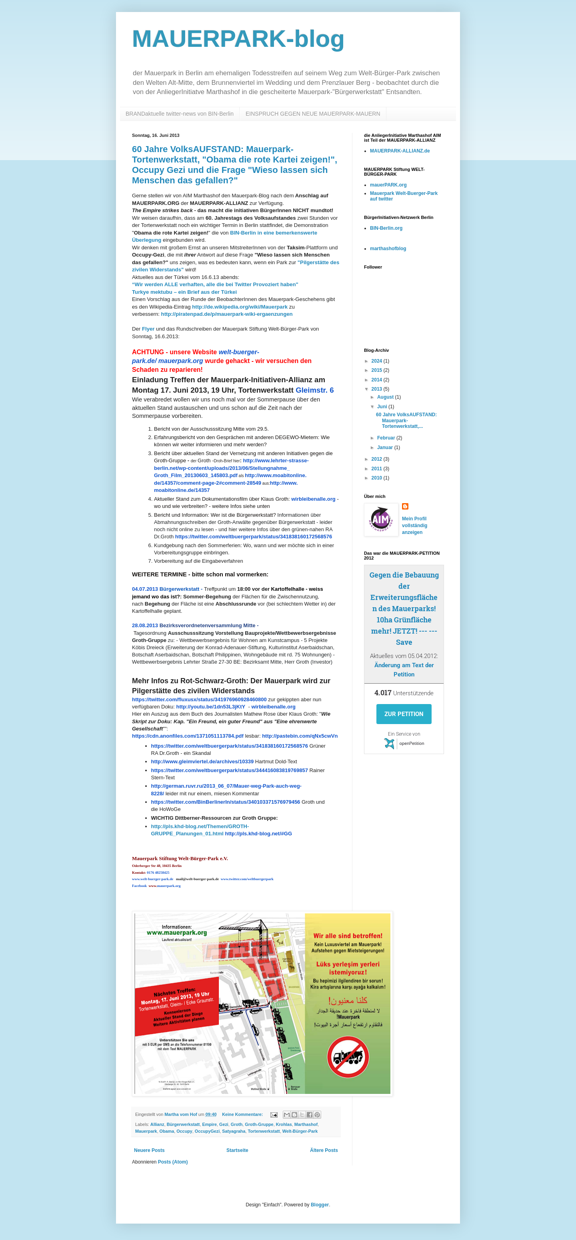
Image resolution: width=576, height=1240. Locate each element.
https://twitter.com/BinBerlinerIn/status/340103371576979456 (225, 802)
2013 (378, 389)
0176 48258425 (158, 873)
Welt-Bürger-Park (300, 1131)
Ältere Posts (324, 1150)
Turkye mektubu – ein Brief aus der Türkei (184, 292)
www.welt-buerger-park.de (152, 879)
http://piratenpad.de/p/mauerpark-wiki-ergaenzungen (227, 314)
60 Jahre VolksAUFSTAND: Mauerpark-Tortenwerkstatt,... (406, 420)
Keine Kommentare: (243, 1114)
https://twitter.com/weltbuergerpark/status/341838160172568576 (253, 537)
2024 (378, 361)
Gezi (223, 1124)
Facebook (139, 886)
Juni (382, 406)
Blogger (320, 1205)
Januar (385, 447)
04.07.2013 (145, 589)
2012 (378, 459)
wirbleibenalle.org (313, 499)
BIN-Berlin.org (386, 228)
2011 (378, 469)
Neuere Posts (149, 1150)
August (386, 397)
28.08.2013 (145, 625)
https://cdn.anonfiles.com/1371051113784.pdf (188, 736)
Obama (167, 1131)
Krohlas (284, 1124)
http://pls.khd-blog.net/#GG (258, 834)
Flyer (148, 329)
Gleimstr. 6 (315, 390)
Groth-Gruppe (259, 1124)
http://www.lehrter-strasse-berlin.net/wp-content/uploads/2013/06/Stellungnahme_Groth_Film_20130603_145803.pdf (231, 467)
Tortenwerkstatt (264, 1131)
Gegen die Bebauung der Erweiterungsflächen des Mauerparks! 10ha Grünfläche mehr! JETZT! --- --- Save (404, 608)
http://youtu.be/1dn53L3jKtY (211, 707)
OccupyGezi (207, 1131)
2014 (378, 380)
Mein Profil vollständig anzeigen (414, 525)
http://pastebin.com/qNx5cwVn (300, 736)
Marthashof (306, 1124)
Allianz (157, 1124)
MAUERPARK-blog (238, 38)
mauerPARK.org (388, 185)
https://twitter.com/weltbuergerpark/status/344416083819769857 (229, 770)
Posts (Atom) (173, 1162)
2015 (378, 370)
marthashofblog (388, 248)
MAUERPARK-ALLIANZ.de (400, 151)
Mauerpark (146, 1131)
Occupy (184, 1131)
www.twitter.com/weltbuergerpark (247, 879)
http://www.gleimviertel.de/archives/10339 (202, 761)
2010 (378, 478)
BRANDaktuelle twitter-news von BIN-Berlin (180, 113)
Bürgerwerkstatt (183, 1124)
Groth (236, 1124)
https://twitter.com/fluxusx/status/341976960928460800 (199, 699)
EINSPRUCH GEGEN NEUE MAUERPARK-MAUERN (313, 113)
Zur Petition (404, 714)
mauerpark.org (180, 360)
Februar (386, 438)
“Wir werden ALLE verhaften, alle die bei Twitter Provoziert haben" (215, 284)
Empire (209, 1124)
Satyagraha (233, 1131)
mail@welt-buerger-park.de (197, 879)
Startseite (237, 1150)
